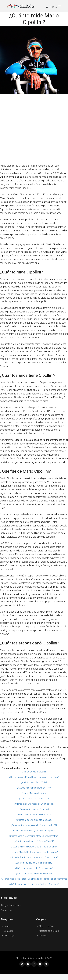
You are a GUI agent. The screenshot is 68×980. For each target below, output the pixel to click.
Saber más (7, 910)
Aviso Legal (8, 935)
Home (5, 926)
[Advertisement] (33, 129)
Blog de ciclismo (45, 926)
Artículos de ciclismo (47, 931)
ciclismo (41, 935)
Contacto (7, 931)
